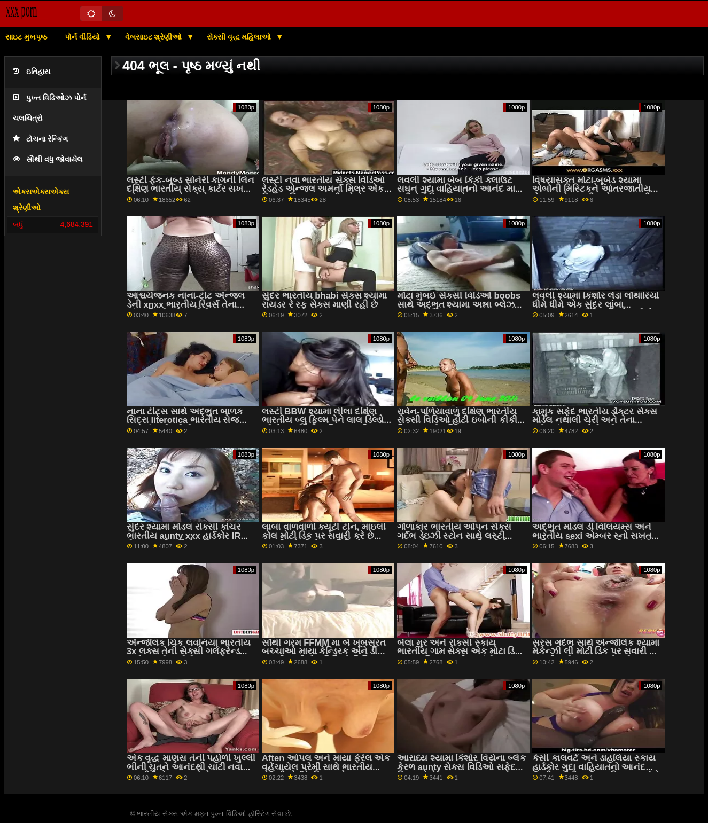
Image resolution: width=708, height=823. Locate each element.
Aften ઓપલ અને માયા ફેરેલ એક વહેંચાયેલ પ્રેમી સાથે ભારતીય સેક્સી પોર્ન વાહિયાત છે (326, 767)
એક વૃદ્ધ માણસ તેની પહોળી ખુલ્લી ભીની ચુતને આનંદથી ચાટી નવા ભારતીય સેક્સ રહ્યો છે (191, 767)
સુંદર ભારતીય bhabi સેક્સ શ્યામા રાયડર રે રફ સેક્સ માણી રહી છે (324, 300)
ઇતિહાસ (31, 72)
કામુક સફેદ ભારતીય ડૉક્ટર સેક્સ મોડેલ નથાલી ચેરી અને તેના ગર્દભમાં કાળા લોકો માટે (594, 420)
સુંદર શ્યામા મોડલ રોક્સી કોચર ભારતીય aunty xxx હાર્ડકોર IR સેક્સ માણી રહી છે (184, 536)
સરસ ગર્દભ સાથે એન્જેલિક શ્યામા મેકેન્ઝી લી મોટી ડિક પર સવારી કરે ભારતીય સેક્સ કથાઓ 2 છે (596, 651)
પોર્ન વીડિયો (83, 37)
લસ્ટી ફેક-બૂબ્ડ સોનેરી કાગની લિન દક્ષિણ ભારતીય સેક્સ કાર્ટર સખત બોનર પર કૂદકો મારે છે (190, 189)
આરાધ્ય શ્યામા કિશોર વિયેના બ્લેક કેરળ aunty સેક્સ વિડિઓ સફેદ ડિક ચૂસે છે (461, 767)
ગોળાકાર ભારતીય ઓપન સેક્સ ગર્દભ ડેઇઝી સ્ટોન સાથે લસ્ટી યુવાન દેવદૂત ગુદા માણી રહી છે (454, 536)
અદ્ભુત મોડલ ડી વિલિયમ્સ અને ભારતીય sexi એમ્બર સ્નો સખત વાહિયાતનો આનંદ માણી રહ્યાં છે (592, 536)
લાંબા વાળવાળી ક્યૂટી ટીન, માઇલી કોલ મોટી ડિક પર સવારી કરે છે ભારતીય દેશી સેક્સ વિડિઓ (324, 536)
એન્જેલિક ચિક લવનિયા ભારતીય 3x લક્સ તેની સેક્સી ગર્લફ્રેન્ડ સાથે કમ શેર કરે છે (189, 651)
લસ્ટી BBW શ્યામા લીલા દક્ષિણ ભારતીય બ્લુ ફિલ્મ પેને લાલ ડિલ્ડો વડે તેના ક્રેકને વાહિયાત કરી (323, 420)
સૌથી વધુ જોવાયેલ (48, 159)
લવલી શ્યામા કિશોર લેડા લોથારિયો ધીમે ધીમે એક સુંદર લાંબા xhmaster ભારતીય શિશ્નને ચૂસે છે (595, 304)
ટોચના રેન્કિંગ (40, 139)
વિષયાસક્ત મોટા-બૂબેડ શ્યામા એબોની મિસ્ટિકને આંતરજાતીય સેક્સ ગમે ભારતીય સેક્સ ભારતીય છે (594, 193)
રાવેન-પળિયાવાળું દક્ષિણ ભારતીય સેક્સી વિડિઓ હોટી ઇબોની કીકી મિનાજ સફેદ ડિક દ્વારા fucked (457, 420)
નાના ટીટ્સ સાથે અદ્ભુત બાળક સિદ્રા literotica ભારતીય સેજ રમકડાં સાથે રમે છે (185, 420)
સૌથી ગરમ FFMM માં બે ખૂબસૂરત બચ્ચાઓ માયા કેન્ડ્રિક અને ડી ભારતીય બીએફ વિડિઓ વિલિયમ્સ (325, 651)
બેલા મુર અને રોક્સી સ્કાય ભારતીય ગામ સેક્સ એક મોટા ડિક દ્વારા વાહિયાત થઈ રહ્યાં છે (459, 651)
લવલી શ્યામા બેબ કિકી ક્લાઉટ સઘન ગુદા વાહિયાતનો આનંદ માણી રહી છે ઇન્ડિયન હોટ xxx (461, 189)
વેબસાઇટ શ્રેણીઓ (154, 37)
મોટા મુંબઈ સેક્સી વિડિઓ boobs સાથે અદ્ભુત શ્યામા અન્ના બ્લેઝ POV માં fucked (458, 304)
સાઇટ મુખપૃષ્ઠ (26, 37)
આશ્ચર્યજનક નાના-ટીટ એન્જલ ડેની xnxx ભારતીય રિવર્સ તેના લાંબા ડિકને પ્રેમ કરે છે (186, 304)
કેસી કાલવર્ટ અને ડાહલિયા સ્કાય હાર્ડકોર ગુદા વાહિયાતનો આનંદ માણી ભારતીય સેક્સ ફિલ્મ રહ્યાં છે (596, 767)
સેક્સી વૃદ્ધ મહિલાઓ (240, 37)
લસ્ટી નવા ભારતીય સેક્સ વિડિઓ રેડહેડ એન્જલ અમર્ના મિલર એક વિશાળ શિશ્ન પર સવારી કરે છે (323, 189)
